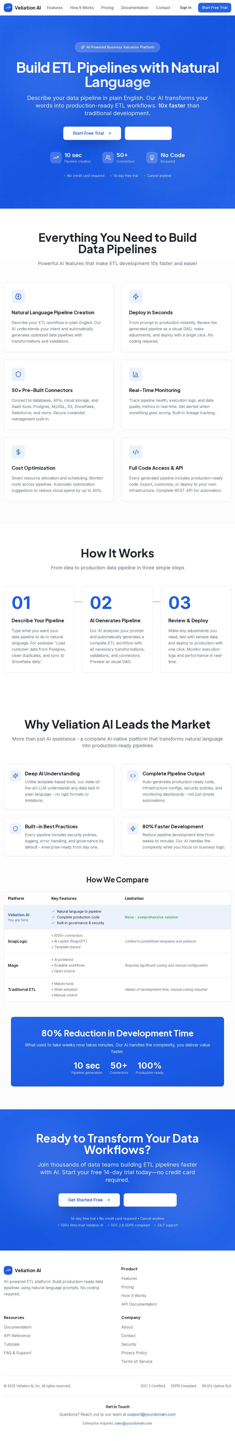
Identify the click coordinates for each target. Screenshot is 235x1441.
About (126, 1327)
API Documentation (139, 1304)
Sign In (185, 7)
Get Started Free (89, 1199)
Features (55, 7)
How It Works (82, 7)
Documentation (134, 7)
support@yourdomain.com (151, 1414)
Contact (163, 7)
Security (128, 1344)
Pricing (107, 7)
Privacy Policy (134, 1352)
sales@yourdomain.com (133, 1423)
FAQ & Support (17, 1352)
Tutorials (12, 1344)
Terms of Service (136, 1361)
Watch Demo (148, 133)
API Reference (17, 1335)
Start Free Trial (214, 7)
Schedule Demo (150, 1199)
